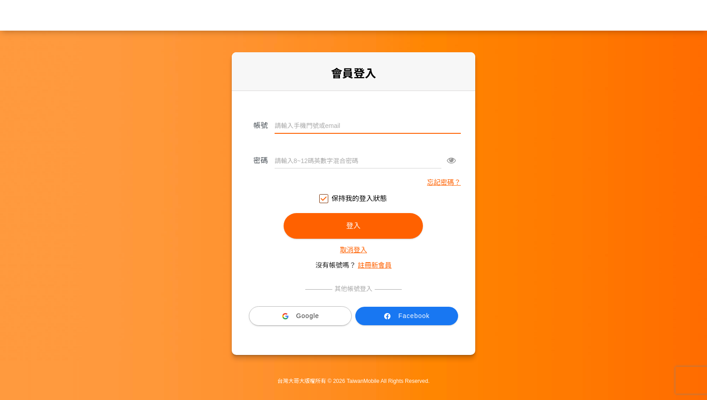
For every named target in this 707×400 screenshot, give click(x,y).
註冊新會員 (375, 265)
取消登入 (353, 250)
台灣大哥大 (353, 16)
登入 (353, 226)
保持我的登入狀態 (353, 199)
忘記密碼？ (444, 182)
